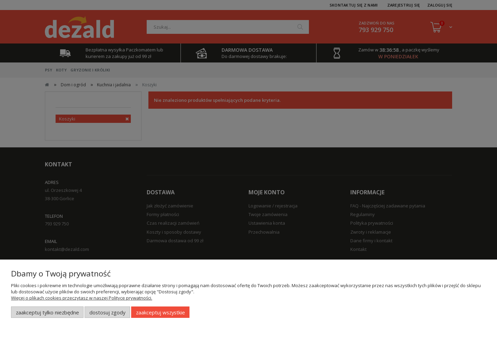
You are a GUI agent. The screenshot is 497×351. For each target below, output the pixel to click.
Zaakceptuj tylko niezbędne (47, 312)
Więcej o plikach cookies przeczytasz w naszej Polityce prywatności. (81, 298)
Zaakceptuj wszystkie (160, 312)
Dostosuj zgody (107, 312)
